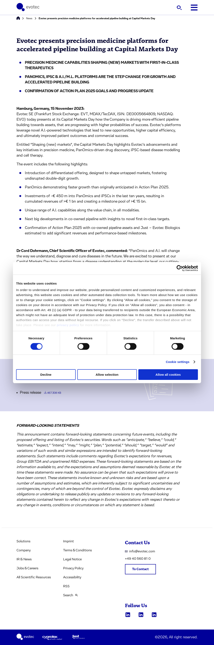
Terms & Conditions (77, 550)
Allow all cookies (168, 374)
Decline (45, 374)
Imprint (68, 541)
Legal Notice (72, 559)
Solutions (23, 541)
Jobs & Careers (27, 568)
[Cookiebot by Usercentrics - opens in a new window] (179, 268)
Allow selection (107, 374)
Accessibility (72, 577)
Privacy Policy (73, 568)
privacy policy (68, 325)
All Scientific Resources (34, 577)
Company (24, 550)
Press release (40, 393)
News (29, 18)
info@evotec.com (140, 551)
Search (70, 595)
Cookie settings (177, 362)
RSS (66, 586)
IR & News (24, 559)
